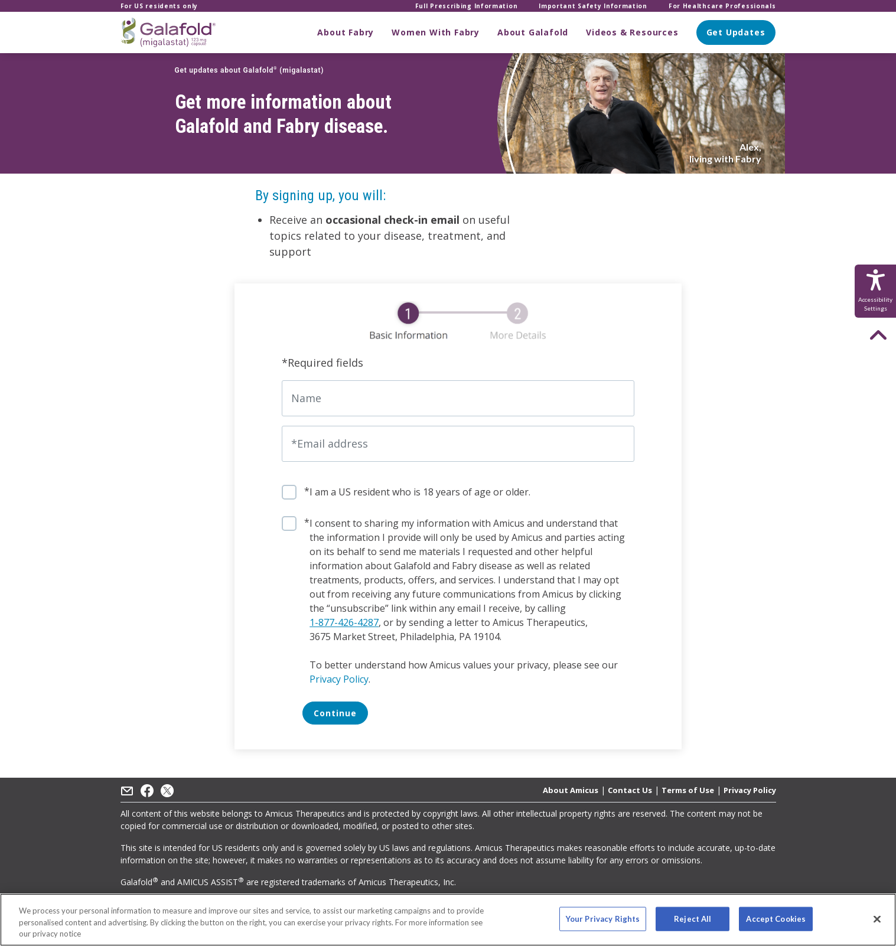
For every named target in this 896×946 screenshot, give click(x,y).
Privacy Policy (339, 679)
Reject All (692, 918)
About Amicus (570, 790)
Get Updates (735, 32)
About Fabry (345, 32)
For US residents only (159, 6)
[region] (448, 919)
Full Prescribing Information (466, 6)
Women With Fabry (436, 32)
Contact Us (630, 790)
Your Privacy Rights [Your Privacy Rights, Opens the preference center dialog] (603, 918)
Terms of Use (688, 790)
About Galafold (532, 32)
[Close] (877, 919)
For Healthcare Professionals (722, 6)
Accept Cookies (776, 918)
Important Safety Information (593, 6)
